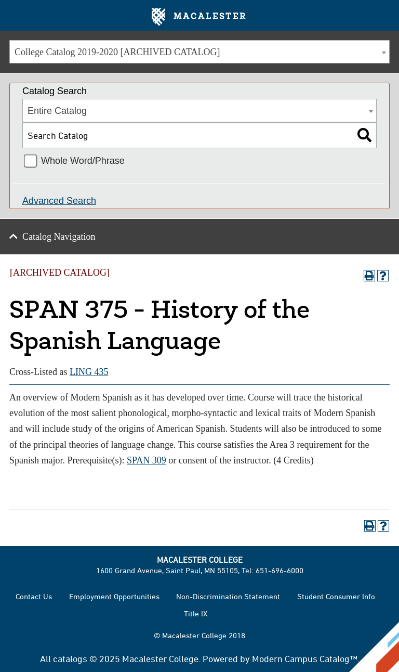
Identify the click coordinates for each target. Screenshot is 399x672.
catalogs (70, 658)
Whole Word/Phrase (83, 161)
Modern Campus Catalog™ (304, 658)
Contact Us (34, 596)
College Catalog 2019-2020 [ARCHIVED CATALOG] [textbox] (117, 52)
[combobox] (199, 51)
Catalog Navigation (58, 236)
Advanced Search (59, 201)
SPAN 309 (146, 460)
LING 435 (89, 372)
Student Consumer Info (336, 596)
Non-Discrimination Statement (228, 596)
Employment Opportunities (114, 596)
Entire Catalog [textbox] (57, 111)
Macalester (199, 17)
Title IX (195, 613)
